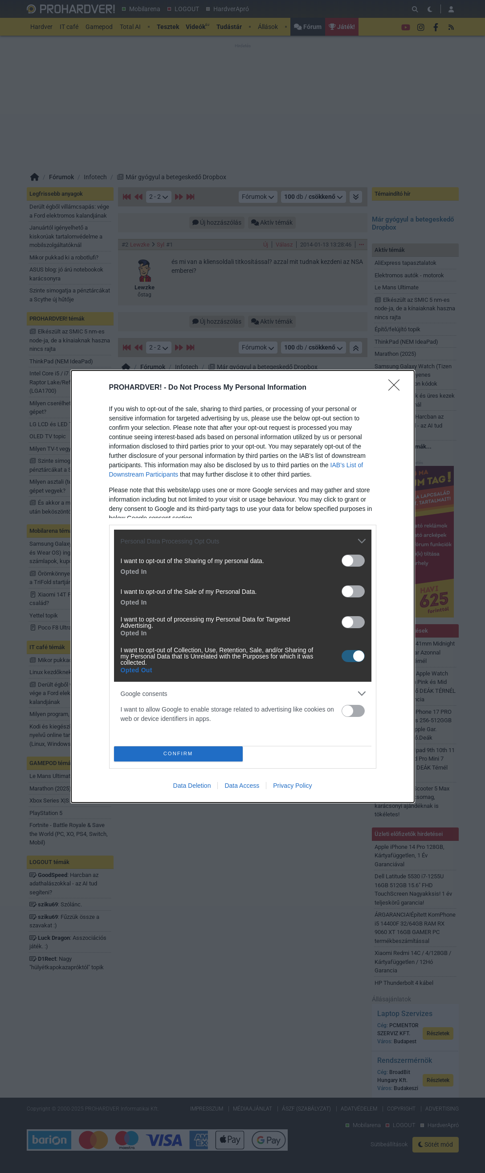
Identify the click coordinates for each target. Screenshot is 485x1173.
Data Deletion (192, 785)
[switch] (353, 561)
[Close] (396, 387)
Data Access (241, 785)
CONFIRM (178, 753)
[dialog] (242, 586)
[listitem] (243, 541)
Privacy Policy (292, 785)
